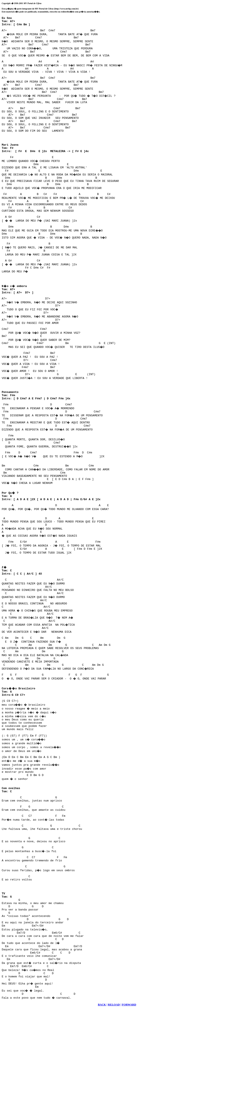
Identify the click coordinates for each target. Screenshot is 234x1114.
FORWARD (129, 1108)
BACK (102, 1108)
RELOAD (114, 1108)
